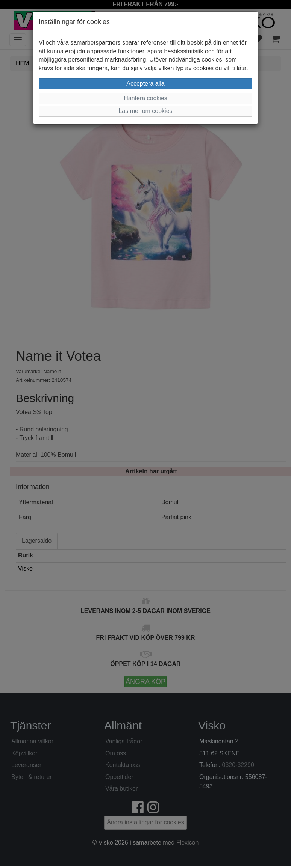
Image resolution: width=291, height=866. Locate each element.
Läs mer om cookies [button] (145, 111)
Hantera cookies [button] (145, 98)
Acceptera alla (145, 83)
